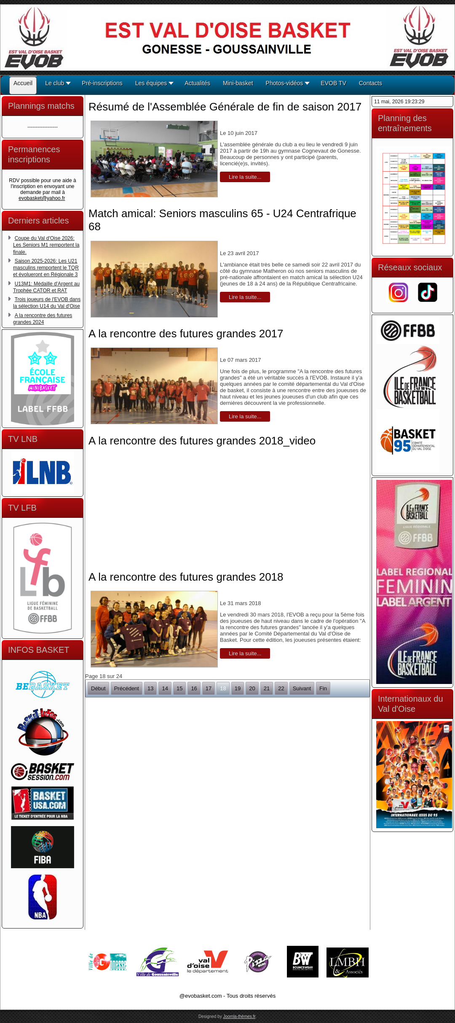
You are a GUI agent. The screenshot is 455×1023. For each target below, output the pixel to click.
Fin (323, 688)
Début (98, 688)
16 (194, 688)
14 (165, 688)
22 (281, 688)
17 (208, 688)
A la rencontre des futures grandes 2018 (186, 577)
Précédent (126, 688)
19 (238, 688)
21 (267, 688)
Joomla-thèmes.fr (239, 1016)
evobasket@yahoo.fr (42, 198)
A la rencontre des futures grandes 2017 (186, 333)
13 (150, 688)
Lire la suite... (245, 177)
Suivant (302, 688)
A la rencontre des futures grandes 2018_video (202, 440)
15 (179, 688)
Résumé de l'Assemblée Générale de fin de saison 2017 (224, 106)
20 (252, 688)
